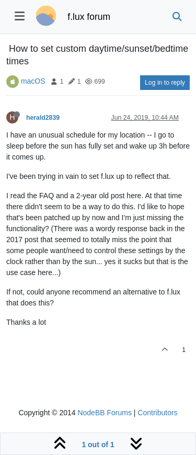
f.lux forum (88, 17)
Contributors (157, 412)
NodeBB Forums (104, 412)
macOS (33, 81)
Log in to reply (165, 82)
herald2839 (43, 117)
